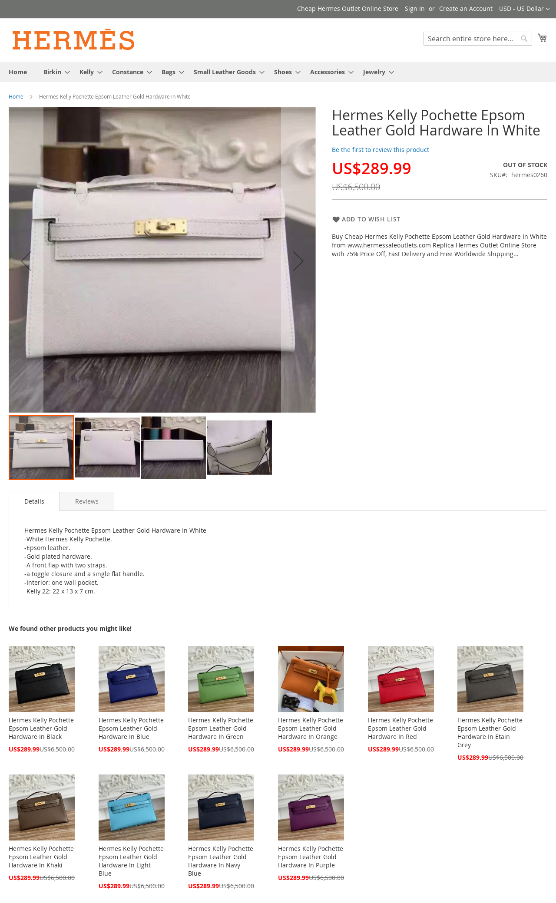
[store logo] (74, 39)
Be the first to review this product (380, 149)
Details (34, 501)
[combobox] (478, 39)
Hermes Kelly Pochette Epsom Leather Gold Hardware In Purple (310, 856)
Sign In (415, 8)
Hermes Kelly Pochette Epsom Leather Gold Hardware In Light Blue (131, 860)
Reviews (87, 501)
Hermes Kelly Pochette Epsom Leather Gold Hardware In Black (41, 728)
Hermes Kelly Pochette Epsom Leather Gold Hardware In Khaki (41, 856)
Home (16, 96)
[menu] (278, 72)
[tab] (34, 501)
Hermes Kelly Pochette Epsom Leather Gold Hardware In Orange (310, 728)
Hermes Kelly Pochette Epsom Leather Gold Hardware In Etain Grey (490, 732)
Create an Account (466, 8)
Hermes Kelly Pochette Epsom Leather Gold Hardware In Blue (131, 728)
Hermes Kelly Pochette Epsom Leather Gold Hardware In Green (220, 728)
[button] (524, 9)
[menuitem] (17, 72)
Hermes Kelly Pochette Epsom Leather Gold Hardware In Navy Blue (220, 860)
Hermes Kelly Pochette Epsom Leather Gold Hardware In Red (400, 728)
